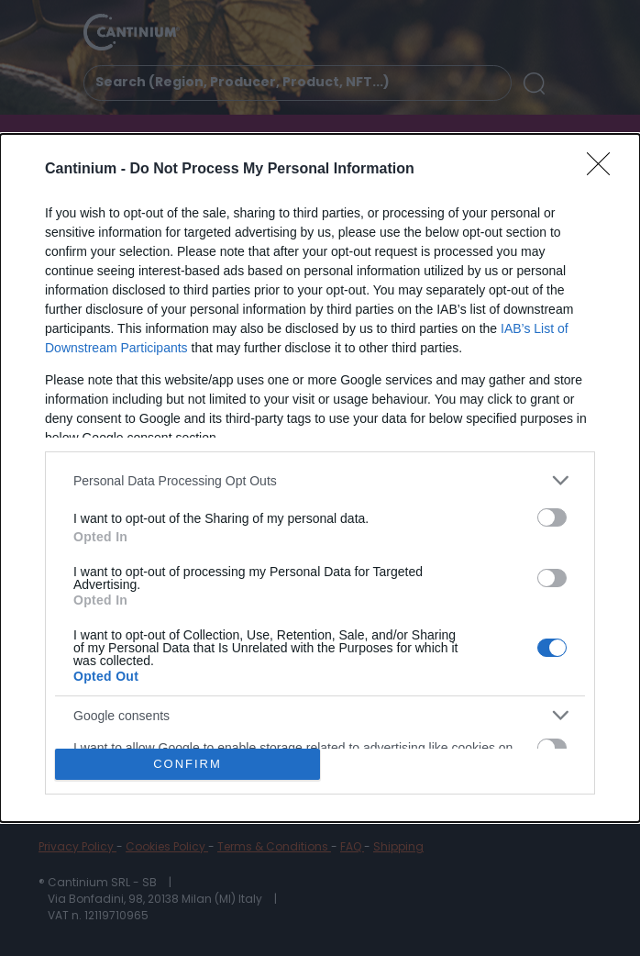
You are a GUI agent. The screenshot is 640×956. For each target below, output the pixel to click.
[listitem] (320, 480)
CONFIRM (187, 763)
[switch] (552, 517)
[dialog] (320, 478)
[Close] (604, 169)
